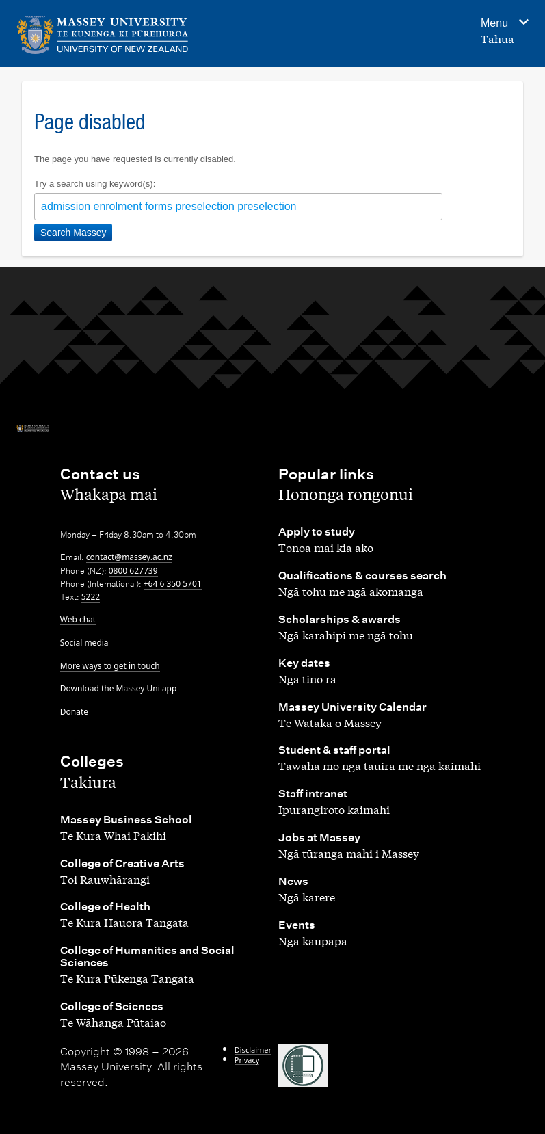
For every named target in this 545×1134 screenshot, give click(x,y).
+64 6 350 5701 (173, 584)
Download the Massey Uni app (118, 688)
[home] (106, 35)
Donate (74, 711)
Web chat (78, 619)
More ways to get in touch (110, 666)
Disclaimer (253, 1049)
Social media (84, 642)
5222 (90, 597)
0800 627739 (133, 571)
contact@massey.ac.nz (129, 557)
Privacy (247, 1060)
